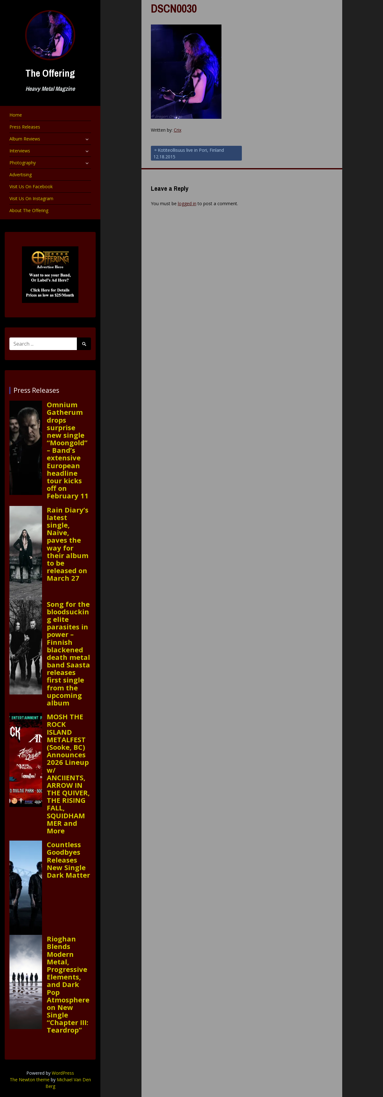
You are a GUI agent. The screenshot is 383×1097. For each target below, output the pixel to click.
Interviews (19, 151)
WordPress (63, 1073)
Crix (177, 130)
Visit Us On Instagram (31, 198)
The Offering (50, 73)
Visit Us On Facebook (31, 186)
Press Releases (24, 127)
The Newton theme (30, 1080)
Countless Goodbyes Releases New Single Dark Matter (68, 860)
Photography (22, 163)
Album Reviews (24, 139)
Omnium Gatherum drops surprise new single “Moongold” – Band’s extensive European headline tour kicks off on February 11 (67, 450)
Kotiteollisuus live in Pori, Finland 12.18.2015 (188, 153)
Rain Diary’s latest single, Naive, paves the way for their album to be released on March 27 (67, 544)
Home (15, 115)
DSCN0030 (174, 8)
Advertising (20, 175)
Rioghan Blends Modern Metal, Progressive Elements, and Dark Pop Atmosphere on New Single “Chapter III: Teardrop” (68, 984)
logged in (187, 203)
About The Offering (28, 210)
